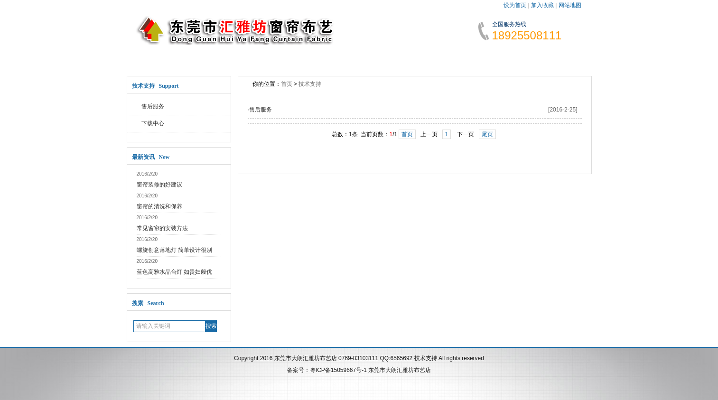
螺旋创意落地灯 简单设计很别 (174, 250)
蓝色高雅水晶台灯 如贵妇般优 (174, 272)
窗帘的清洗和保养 (159, 206)
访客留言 (557, 57)
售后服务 (152, 106)
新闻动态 (270, 57)
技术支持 (385, 57)
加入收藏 (542, 5)
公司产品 (327, 57)
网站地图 (570, 5)
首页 (286, 84)
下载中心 (152, 123)
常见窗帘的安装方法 (162, 228)
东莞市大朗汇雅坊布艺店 (399, 370)
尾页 (487, 134)
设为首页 (515, 5)
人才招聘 (442, 57)
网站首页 (155, 57)
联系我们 (499, 57)
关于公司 (212, 57)
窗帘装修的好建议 (159, 184)
